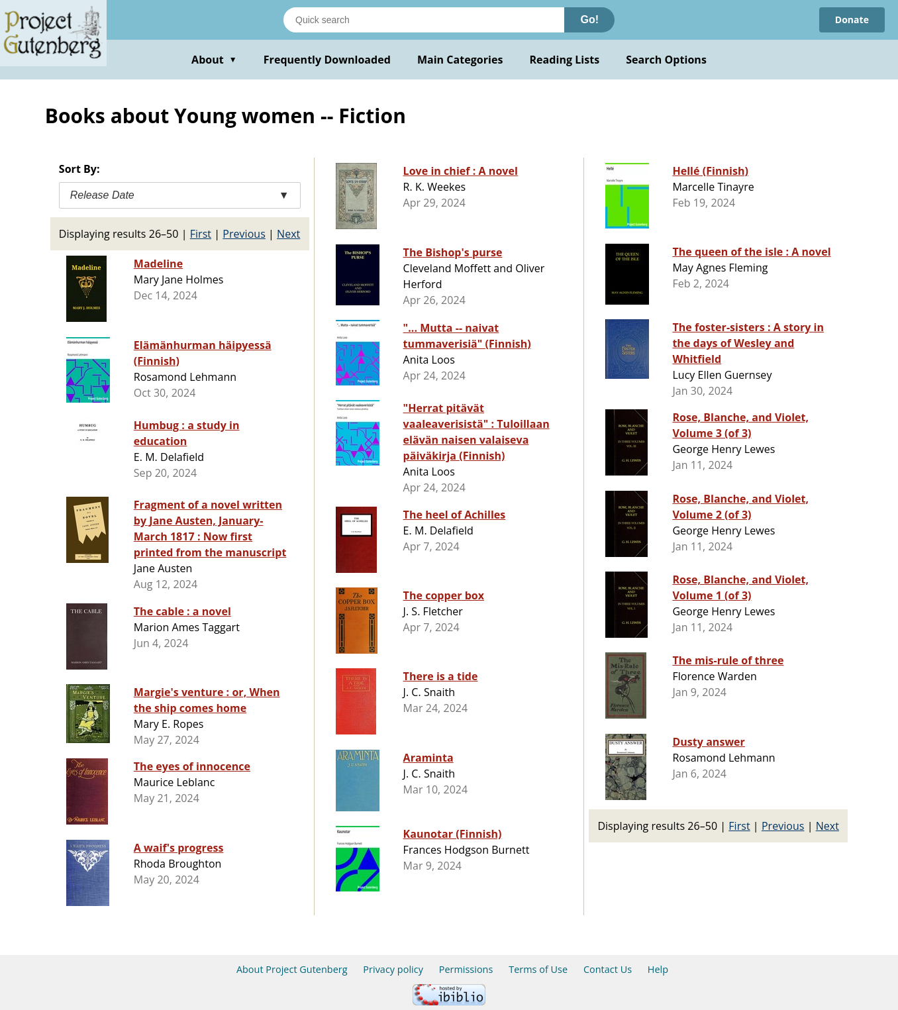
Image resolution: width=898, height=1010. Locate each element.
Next (288, 234)
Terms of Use (538, 969)
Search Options (666, 59)
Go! (589, 19)
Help (658, 969)
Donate (852, 19)
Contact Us (607, 969)
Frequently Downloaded (327, 59)
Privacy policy (393, 969)
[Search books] (423, 19)
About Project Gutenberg (292, 969)
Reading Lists (565, 59)
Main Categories (460, 59)
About (214, 60)
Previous (244, 234)
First (200, 234)
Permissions (466, 969)
